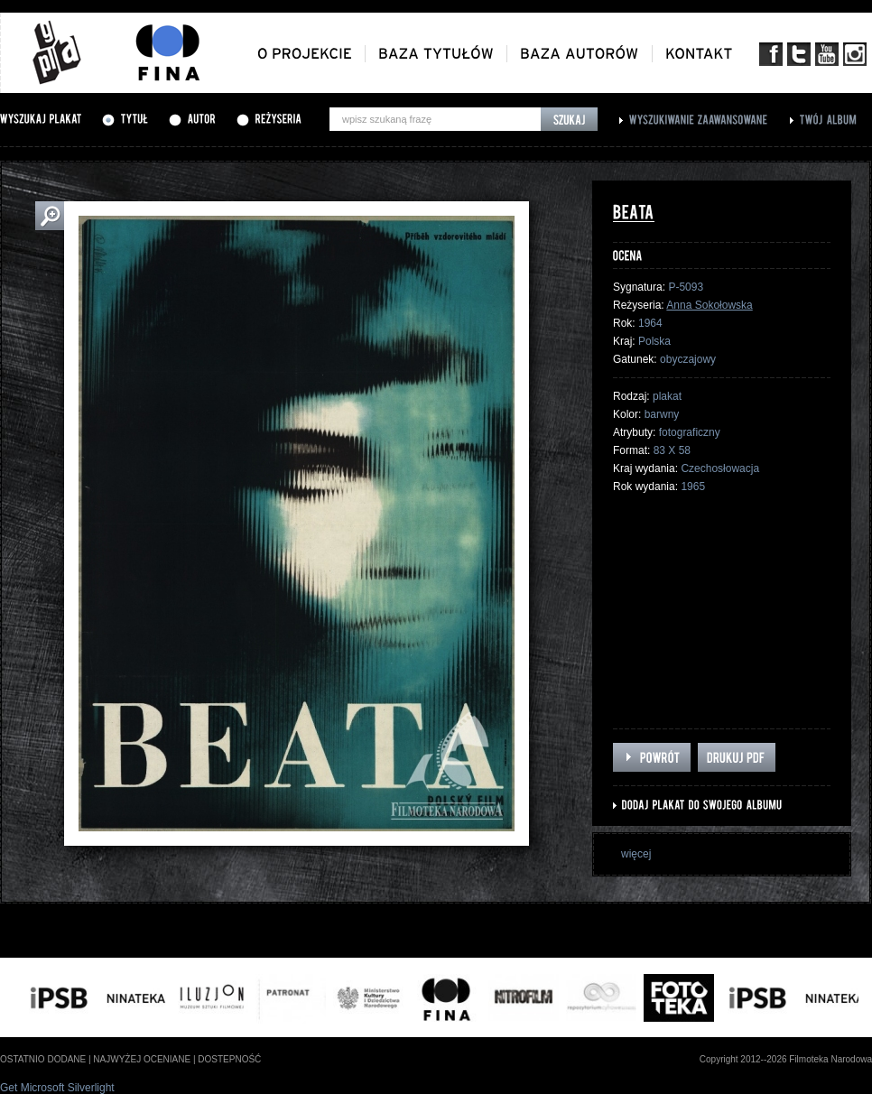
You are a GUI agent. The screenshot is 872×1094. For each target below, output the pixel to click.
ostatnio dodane (43, 1059)
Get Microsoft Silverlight (57, 1087)
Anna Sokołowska (709, 305)
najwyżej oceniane (141, 1059)
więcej (636, 854)
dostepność (229, 1059)
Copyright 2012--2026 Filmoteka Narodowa (786, 1059)
